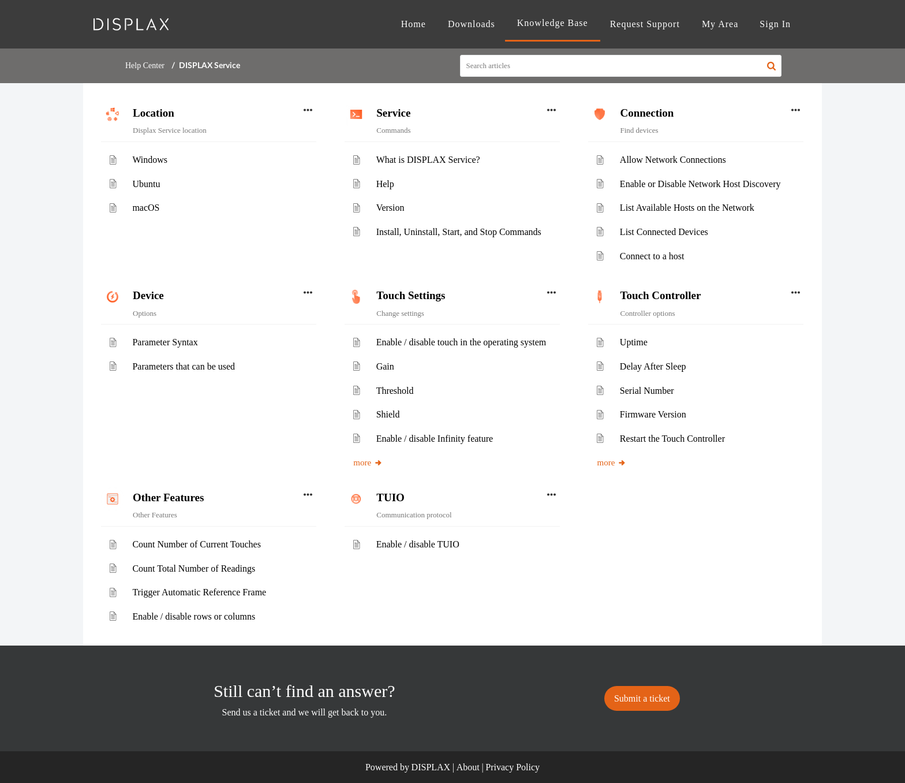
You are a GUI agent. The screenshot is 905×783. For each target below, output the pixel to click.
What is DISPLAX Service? (428, 160)
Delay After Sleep (653, 366)
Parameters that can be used (183, 366)
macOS (145, 207)
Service (393, 113)
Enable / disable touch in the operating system (461, 342)
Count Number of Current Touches (196, 544)
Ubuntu (146, 184)
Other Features (168, 497)
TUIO (390, 497)
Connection (647, 113)
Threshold (395, 391)
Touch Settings (410, 295)
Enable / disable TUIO (417, 544)
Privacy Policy (512, 767)
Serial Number (647, 391)
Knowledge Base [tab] (552, 23)
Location (153, 113)
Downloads (471, 24)
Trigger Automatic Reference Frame (199, 592)
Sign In (775, 24)
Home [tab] (413, 24)
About (468, 767)
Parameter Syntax (164, 342)
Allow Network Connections (673, 160)
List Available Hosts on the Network (687, 207)
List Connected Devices (664, 232)
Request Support (645, 24)
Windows (149, 160)
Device (148, 295)
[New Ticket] (642, 698)
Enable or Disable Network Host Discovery (700, 184)
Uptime (634, 342)
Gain (385, 366)
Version (390, 207)
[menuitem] (775, 24)
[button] (771, 66)
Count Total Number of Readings (193, 568)
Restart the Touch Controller (672, 438)
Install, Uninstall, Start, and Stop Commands (458, 232)
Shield (388, 414)
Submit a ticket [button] (642, 698)
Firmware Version (653, 414)
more (368, 462)
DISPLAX (431, 767)
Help (385, 184)
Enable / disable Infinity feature (434, 438)
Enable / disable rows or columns (193, 616)
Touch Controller (660, 295)
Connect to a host (652, 256)
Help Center (144, 65)
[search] (621, 66)
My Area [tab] (720, 24)
